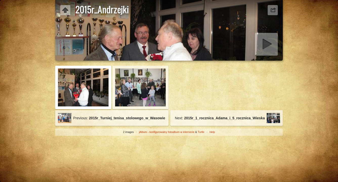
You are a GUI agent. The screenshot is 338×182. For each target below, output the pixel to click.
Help (212, 131)
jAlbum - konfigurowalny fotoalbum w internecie (166, 131)
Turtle (201, 131)
